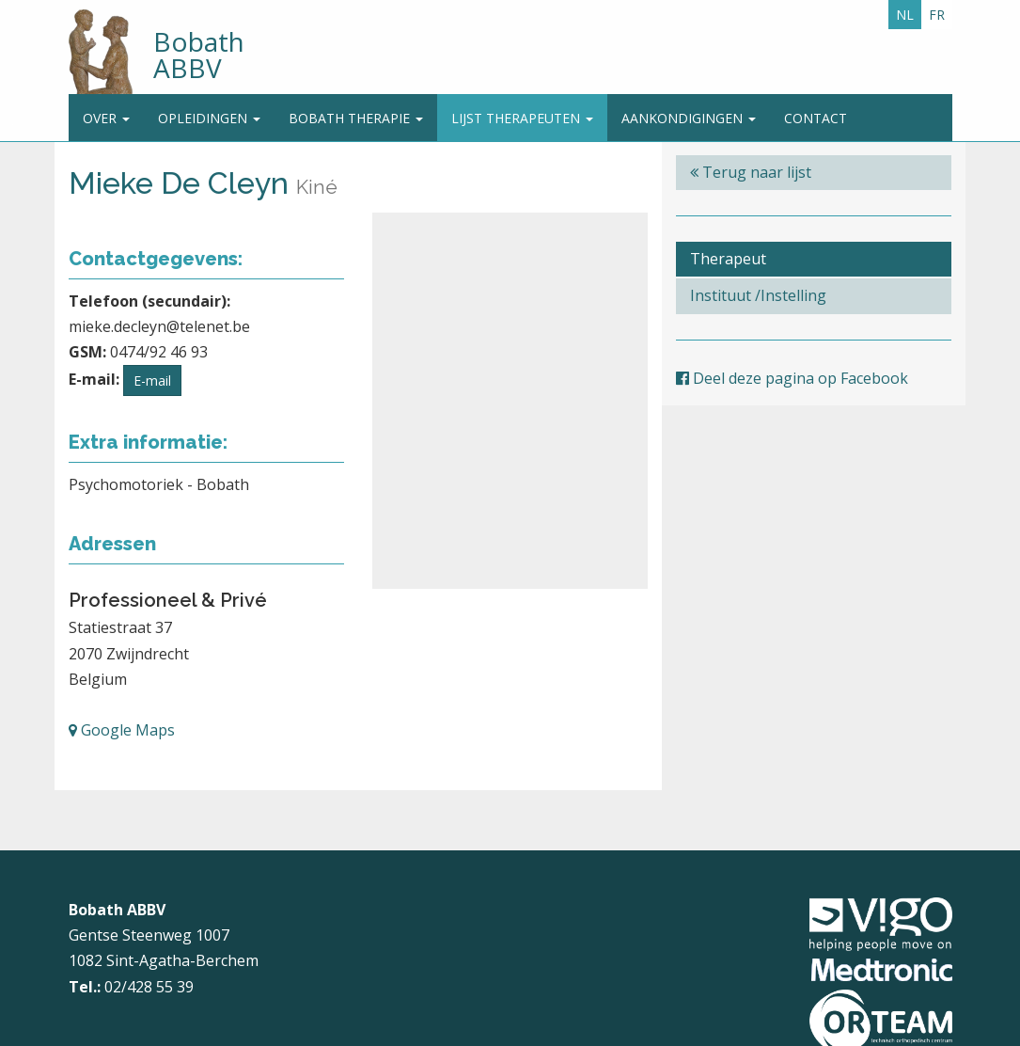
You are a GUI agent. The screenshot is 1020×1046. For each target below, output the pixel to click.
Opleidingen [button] (209, 118)
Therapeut (728, 258)
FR (937, 15)
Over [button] (106, 118)
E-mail (152, 380)
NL (905, 15)
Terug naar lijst (750, 172)
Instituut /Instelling (758, 295)
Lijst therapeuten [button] (522, 118)
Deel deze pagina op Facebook (792, 378)
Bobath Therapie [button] (356, 118)
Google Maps (122, 730)
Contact (815, 118)
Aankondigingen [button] (688, 118)
